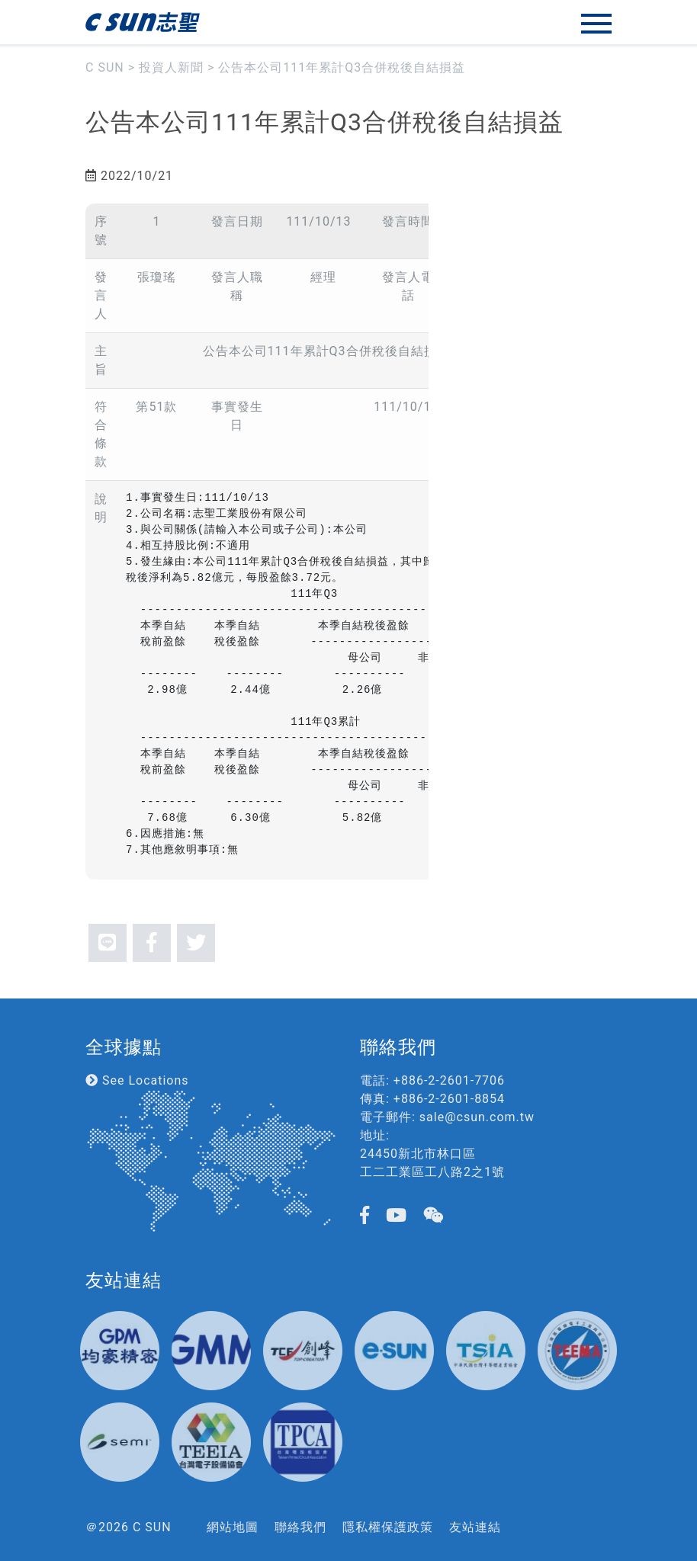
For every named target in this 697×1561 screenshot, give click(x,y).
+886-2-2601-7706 (449, 1080)
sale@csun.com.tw (477, 1117)
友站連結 (475, 1527)
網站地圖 (233, 1527)
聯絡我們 (300, 1527)
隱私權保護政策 (387, 1527)
